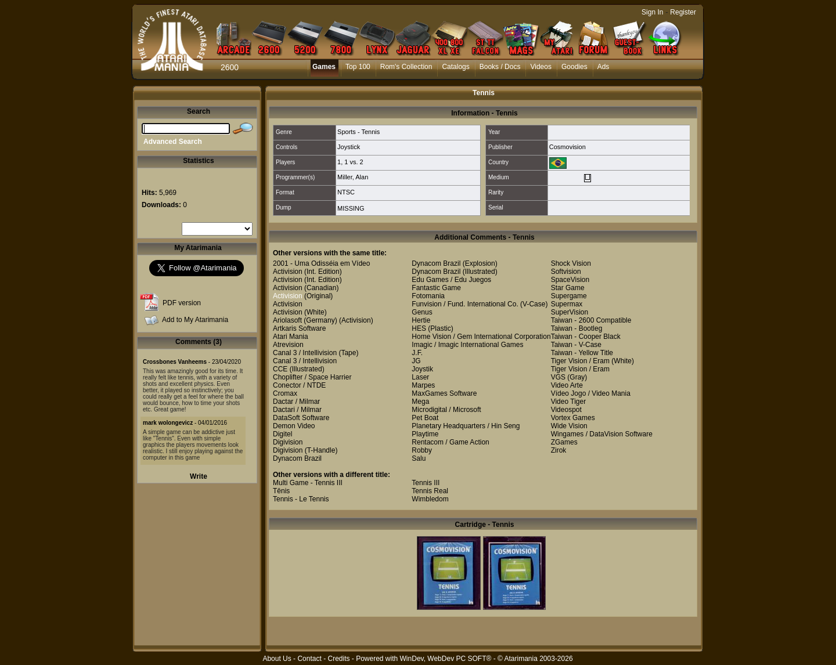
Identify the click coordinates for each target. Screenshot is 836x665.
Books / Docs (500, 67)
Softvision (566, 272)
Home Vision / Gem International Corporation (481, 336)
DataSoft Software (301, 418)
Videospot (566, 410)
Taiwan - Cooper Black (586, 336)
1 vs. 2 (353, 161)
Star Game (568, 288)
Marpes (423, 385)
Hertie (421, 320)
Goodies (574, 67)
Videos (540, 67)
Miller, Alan (352, 177)
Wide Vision (569, 426)
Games (324, 67)
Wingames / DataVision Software (602, 434)
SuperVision (570, 312)
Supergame (569, 296)
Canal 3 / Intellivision (305, 353)
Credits (338, 659)
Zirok (559, 450)
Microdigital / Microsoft (446, 410)
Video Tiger (568, 401)
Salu (419, 458)
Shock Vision (571, 263)
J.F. (417, 353)
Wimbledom (430, 499)
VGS (558, 377)
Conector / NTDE (299, 385)
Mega (420, 401)
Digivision (287, 442)
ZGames (564, 442)
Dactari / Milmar (297, 410)
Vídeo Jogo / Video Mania (590, 393)
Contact (309, 659)
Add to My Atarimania (195, 320)
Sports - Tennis (358, 131)
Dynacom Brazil (297, 458)
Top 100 (357, 67)
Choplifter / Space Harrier (312, 377)
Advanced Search (172, 142)
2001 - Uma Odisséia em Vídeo (321, 263)
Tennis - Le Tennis (301, 499)
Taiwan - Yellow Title (582, 353)
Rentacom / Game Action (450, 442)
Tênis (281, 491)
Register (683, 12)
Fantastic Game (436, 288)
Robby (422, 450)
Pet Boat (425, 418)
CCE (280, 369)
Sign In (652, 12)
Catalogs (455, 67)
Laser (420, 377)
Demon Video (294, 426)
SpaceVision (570, 280)
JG (416, 361)
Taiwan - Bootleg (577, 328)
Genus (422, 312)
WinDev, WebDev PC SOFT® (446, 659)
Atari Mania (290, 336)
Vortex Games (573, 418)
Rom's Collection (406, 67)
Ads (603, 67)
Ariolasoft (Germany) (305, 320)
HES (419, 328)
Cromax (285, 393)
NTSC (346, 192)
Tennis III (425, 483)
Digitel (282, 434)
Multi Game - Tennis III (308, 483)
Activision (287, 272)
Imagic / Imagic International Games (467, 345)
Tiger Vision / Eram (580, 361)
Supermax (567, 304)
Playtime (425, 434)
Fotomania (428, 296)
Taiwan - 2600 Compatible (591, 320)
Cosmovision (567, 146)
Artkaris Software (299, 328)
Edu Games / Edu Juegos (451, 280)
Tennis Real (430, 491)
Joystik (422, 369)
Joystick (348, 146)
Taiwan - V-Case (576, 345)
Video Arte (567, 385)
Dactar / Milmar (296, 401)
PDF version (182, 303)
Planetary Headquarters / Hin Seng (466, 426)
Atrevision (288, 345)
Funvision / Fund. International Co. (465, 304)
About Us (276, 659)
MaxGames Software (444, 393)
